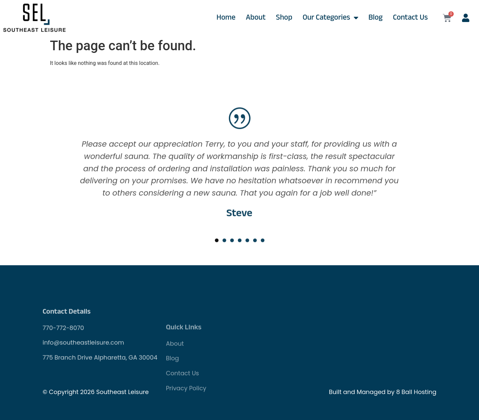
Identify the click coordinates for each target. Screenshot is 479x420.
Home (226, 17)
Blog (376, 17)
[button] (217, 262)
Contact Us (410, 17)
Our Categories (330, 17)
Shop (284, 17)
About (256, 17)
